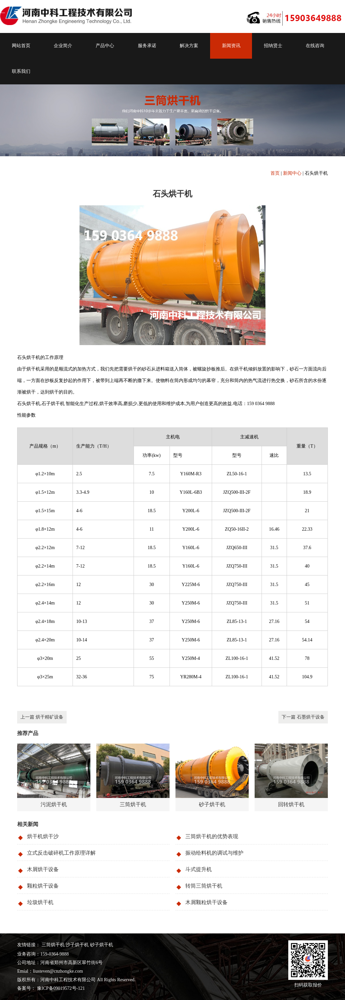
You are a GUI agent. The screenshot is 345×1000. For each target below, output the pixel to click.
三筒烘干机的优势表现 (211, 836)
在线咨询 (315, 45)
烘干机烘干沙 (43, 836)
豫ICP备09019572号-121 (60, 988)
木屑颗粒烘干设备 (206, 902)
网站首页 (21, 45)
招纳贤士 (273, 45)
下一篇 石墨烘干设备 (303, 717)
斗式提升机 (198, 869)
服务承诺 (147, 45)
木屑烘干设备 (43, 869)
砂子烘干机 (101, 944)
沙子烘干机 (77, 944)
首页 (275, 173)
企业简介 (63, 45)
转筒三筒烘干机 (203, 886)
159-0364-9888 (54, 954)
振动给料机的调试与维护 (214, 853)
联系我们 (21, 71)
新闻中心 (292, 173)
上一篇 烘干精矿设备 (41, 717)
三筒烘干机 (53, 944)
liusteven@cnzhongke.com (58, 971)
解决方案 (189, 45)
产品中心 (105, 45)
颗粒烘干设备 (43, 886)
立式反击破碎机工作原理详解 (61, 853)
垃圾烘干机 (40, 902)
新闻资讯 (231, 45)
